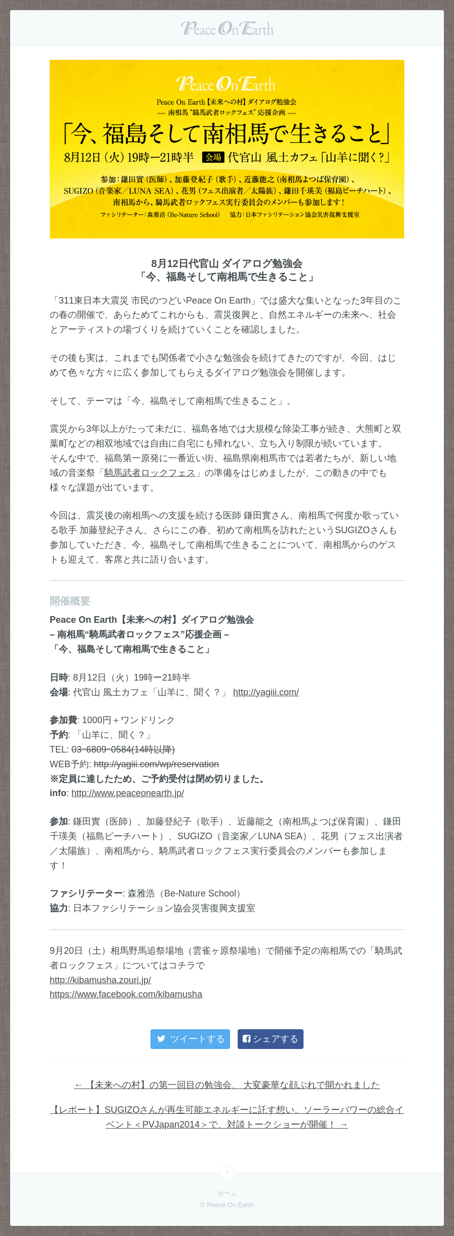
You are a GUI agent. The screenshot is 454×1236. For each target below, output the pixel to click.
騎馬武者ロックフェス (150, 473)
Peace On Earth (227, 28)
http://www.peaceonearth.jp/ (127, 793)
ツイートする (190, 1039)
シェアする (270, 1039)
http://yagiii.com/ (266, 692)
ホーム (227, 1193)
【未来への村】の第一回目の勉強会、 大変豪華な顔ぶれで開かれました (227, 1085)
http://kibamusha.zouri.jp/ (100, 980)
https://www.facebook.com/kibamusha (126, 994)
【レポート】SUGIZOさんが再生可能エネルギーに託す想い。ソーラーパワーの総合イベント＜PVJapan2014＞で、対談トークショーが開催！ (227, 1117)
